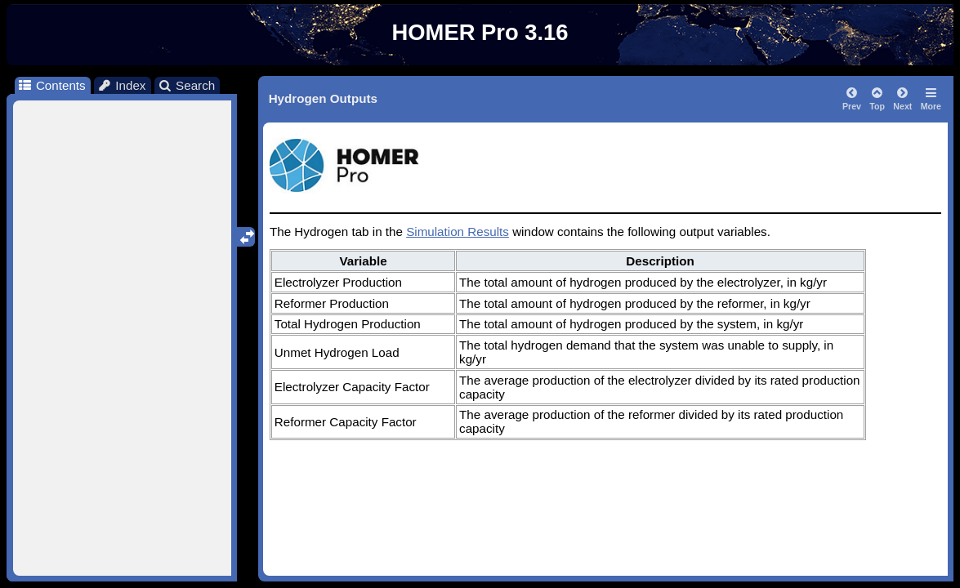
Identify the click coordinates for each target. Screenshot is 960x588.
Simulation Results (457, 231)
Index (121, 85)
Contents (51, 85)
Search (187, 85)
